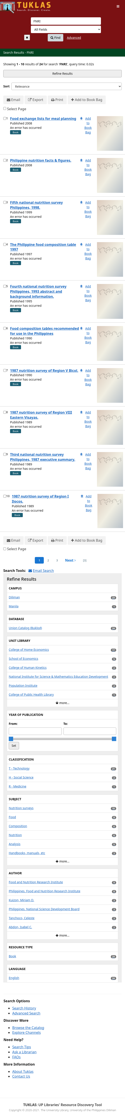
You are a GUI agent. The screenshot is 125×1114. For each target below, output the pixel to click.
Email (13, 99)
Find (55, 37)
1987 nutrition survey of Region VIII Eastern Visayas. (41, 415)
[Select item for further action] (4, 118)
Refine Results (62, 73)
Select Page (16, 108)
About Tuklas (22, 1071)
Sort (6, 86)
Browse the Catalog (28, 1027)
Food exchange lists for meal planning (43, 118)
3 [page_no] (57, 560)
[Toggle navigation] (118, 6)
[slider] (11, 739)
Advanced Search (26, 1013)
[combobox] (66, 21)
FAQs (16, 1057)
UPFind (11, 6)
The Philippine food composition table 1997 (43, 247)
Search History (24, 1008)
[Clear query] (27, 37)
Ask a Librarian (24, 1052)
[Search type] (66, 29)
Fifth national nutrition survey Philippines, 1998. (36, 205)
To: (65, 724)
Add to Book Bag (86, 99)
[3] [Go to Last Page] (84, 560)
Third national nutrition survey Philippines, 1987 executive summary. (42, 457)
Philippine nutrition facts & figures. (40, 160)
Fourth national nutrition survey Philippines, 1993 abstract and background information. (38, 291)
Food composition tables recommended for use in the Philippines (44, 331)
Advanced (74, 37)
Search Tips (21, 1047)
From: (13, 724)
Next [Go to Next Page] (70, 560)
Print (57, 99)
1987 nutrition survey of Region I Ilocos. (40, 499)
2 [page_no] (48, 560)
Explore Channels (26, 1032)
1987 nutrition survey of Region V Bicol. (44, 370)
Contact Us (21, 1076)
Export (35, 99)
